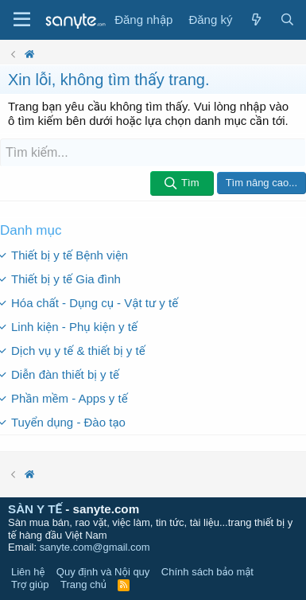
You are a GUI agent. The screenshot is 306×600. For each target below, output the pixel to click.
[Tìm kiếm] (153, 152)
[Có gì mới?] (255, 19)
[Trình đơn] (22, 20)
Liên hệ (28, 572)
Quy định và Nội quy (103, 572)
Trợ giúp (29, 584)
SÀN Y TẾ (35, 509)
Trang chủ (83, 584)
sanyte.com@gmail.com (95, 547)
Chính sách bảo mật (207, 572)
